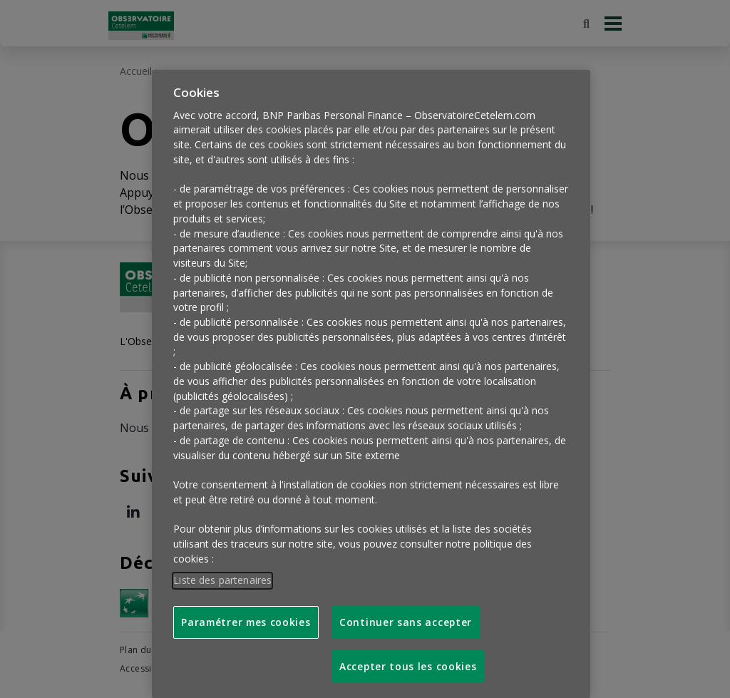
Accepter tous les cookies (407, 656)
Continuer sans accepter (405, 612)
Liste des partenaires (222, 570)
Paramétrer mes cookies (245, 612)
